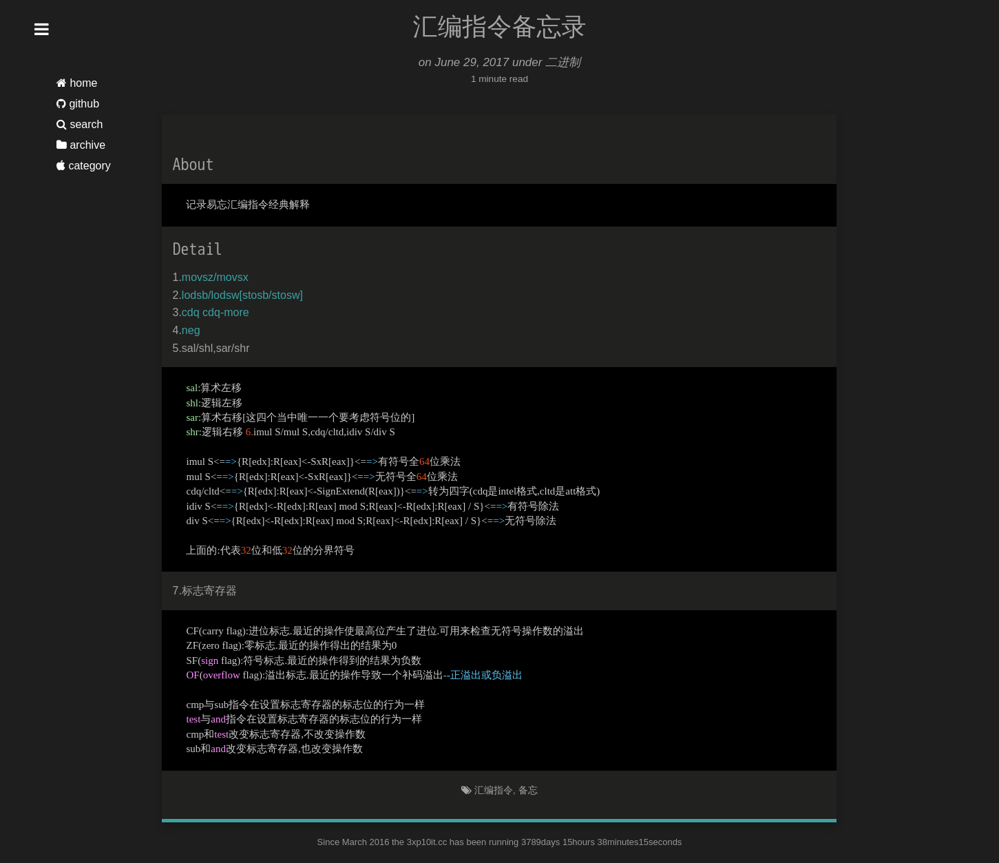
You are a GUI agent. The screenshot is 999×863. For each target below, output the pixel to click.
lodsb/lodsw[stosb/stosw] (242, 295)
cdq (191, 312)
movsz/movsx (215, 277)
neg (191, 330)
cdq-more (225, 312)
